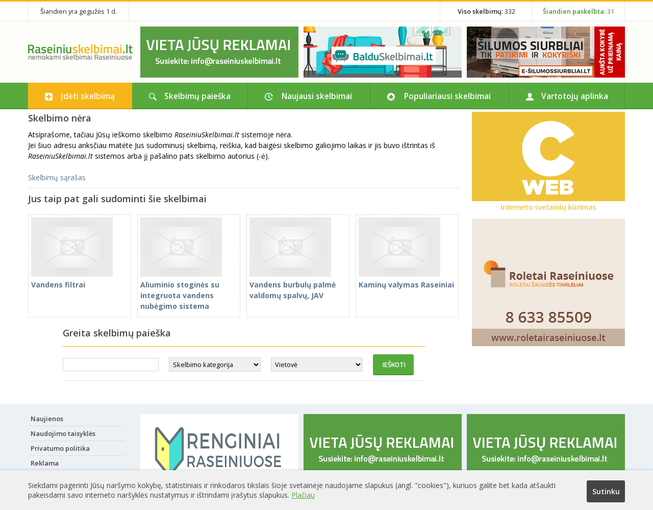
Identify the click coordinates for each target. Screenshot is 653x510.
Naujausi (317, 96)
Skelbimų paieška (197, 96)
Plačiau (303, 495)
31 (578, 11)
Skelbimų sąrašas (57, 177)
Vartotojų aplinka (574, 96)
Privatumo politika (60, 448)
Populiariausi (447, 96)
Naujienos (47, 418)
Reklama (45, 463)
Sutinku (606, 491)
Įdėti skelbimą (88, 96)
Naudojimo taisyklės (63, 433)
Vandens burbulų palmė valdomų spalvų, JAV (292, 284)
